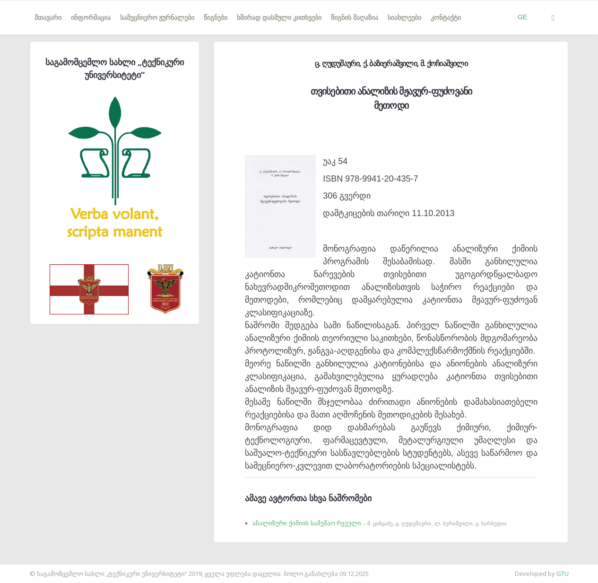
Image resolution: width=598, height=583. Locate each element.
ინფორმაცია (91, 17)
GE (522, 17)
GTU (562, 573)
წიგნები (215, 17)
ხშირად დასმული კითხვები (279, 17)
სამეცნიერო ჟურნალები (157, 17)
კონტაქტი (446, 17)
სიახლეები (404, 17)
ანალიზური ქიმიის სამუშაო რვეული (379, 523)
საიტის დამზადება (28, 569)
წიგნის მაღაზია (354, 17)
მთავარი (48, 17)
